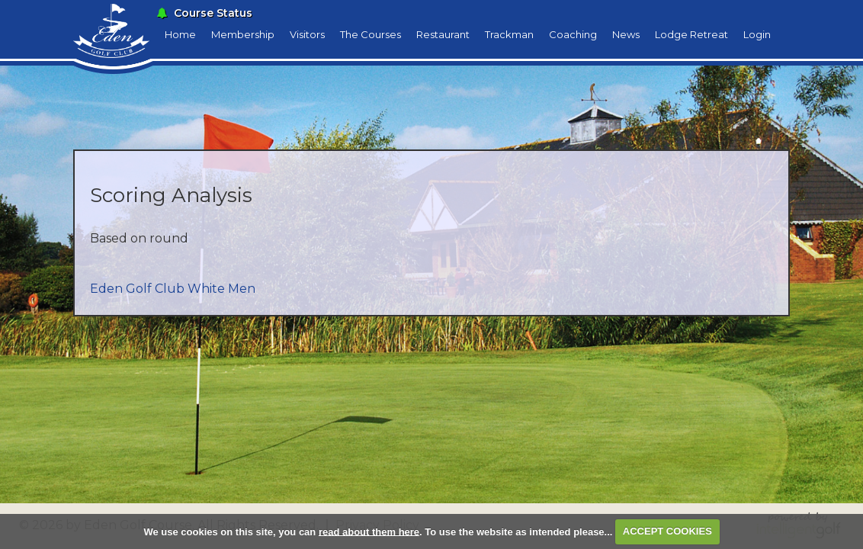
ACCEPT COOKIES (667, 531)
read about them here (369, 531)
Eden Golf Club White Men (172, 288)
